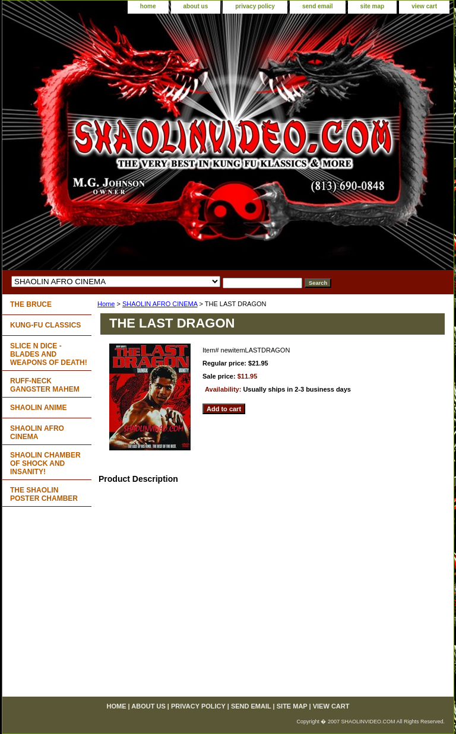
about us (195, 6)
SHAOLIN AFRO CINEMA (160, 303)
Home (106, 303)
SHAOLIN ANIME (38, 407)
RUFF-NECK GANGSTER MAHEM (45, 385)
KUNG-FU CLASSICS (45, 325)
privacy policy (255, 6)
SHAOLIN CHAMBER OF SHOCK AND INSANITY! (45, 463)
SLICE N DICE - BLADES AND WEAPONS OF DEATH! (48, 354)
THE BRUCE (31, 304)
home (148, 6)
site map (372, 6)
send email (317, 6)
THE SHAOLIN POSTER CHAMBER (44, 494)
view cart (424, 6)
